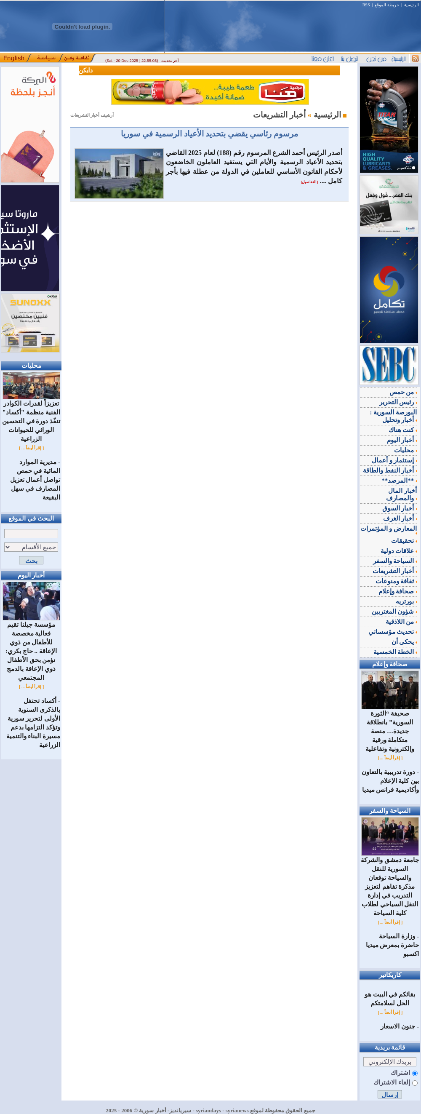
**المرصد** (399, 480)
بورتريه (406, 601)
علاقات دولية (399, 551)
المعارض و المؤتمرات (388, 529)
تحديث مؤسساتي (392, 631)
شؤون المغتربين (394, 611)
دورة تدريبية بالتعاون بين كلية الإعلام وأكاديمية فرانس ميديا (390, 781)
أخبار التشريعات (395, 571)
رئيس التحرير (398, 402)
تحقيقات (404, 540)
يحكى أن (404, 641)
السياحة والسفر (395, 561)
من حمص (403, 392)
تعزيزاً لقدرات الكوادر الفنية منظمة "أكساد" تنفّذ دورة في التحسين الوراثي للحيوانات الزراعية (31, 418)
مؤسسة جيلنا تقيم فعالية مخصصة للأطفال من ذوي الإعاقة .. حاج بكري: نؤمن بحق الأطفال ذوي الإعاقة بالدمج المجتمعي (31, 648)
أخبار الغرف (400, 518)
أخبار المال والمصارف (401, 494)
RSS (366, 5)
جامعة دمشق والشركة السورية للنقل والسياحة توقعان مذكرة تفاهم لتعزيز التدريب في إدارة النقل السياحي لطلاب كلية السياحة (390, 883)
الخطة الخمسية (395, 652)
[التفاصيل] (309, 182)
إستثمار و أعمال (394, 460)
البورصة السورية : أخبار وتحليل (393, 416)
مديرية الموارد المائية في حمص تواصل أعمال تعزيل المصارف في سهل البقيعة (35, 480)
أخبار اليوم (402, 440)
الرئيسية (411, 5)
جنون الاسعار (398, 1026)
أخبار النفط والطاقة (390, 470)
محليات (405, 450)
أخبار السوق (399, 508)
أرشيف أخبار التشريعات (92, 115)
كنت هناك (403, 430)
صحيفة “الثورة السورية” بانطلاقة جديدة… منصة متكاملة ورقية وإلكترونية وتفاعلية (390, 728)
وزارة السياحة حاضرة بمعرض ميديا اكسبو (392, 945)
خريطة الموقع (387, 5)
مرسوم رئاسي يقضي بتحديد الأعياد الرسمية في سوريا (209, 133)
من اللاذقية (401, 621)
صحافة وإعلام (397, 591)
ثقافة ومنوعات (396, 581)
